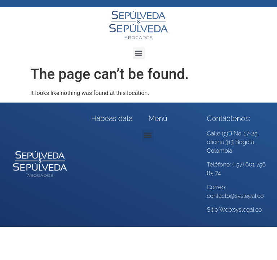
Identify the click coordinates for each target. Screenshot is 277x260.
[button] (139, 53)
